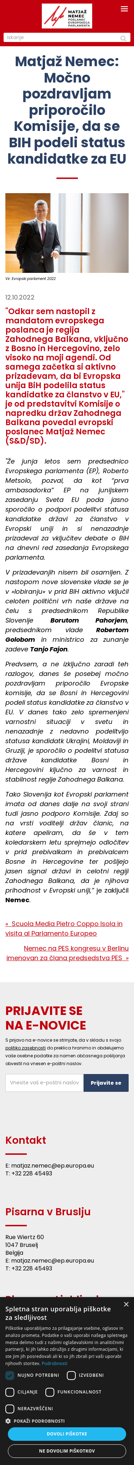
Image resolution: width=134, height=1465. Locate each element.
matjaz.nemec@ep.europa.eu (52, 1166)
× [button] (126, 1304)
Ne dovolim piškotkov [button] (67, 1451)
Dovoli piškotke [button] (67, 1434)
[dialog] (67, 1381)
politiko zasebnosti (25, 1048)
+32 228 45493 (31, 1173)
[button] (67, 1420)
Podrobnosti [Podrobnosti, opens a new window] (55, 1363)
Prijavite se (106, 1082)
